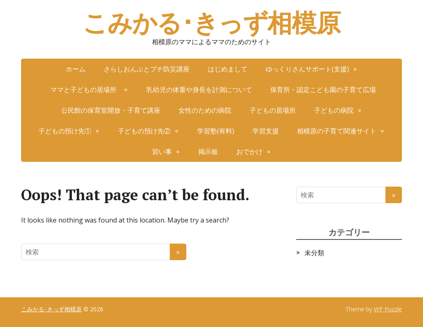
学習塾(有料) (215, 130)
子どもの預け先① (64, 130)
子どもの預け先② (144, 130)
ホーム (76, 68)
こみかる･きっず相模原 (211, 22)
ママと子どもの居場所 (86, 89)
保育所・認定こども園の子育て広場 (323, 89)
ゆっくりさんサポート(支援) (307, 68)
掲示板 (208, 151)
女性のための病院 (204, 110)
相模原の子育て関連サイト (336, 130)
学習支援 (265, 130)
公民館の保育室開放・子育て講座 (110, 110)
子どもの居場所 (273, 110)
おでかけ (249, 151)
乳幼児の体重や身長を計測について (199, 89)
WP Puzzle (388, 309)
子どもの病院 (334, 110)
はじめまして (227, 68)
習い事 (162, 151)
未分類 (314, 252)
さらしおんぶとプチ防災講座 (147, 68)
